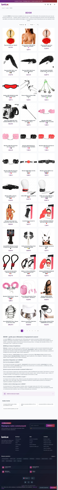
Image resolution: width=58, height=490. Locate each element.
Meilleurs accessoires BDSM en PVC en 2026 (28, 405)
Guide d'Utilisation (33, 444)
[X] (28, 482)
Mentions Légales (47, 439)
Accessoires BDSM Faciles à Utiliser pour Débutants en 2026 (10, 405)
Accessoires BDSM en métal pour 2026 (46, 404)
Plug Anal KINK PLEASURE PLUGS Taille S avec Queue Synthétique (46, 71)
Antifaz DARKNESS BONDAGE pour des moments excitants (46, 222)
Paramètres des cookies (48, 450)
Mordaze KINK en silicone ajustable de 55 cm (10, 196)
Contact (31, 442)
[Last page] (38, 331)
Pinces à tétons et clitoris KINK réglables (29, 96)
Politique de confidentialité (48, 444)
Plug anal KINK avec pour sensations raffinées (46, 46)
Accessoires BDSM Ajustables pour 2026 (10, 408)
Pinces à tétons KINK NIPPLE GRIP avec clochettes (28, 46)
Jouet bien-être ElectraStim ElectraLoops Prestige (11, 272)
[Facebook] (25, 482)
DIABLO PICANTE (45, 458)
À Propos (31, 440)
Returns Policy (46, 446)
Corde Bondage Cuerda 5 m (28, 221)
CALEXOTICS (25, 458)
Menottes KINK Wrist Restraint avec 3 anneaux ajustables (10, 171)
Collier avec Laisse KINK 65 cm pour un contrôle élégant (46, 196)
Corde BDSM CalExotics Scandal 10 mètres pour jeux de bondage (10, 247)
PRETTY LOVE (12, 458)
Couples (7, 8)
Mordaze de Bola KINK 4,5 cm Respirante (46, 171)
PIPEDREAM (32, 458)
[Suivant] (35, 331)
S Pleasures (38, 458)
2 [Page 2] (24, 330)
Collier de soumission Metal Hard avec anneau (28, 322)
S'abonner (50, 425)
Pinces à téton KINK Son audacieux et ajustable (46, 96)
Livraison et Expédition (34, 439)
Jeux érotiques (18, 444)
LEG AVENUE (19, 458)
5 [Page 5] (32, 330)
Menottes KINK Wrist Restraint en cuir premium (46, 146)
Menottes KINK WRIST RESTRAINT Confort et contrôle (46, 121)
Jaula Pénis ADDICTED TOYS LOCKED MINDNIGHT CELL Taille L (10, 121)
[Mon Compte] (48, 4)
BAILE (51, 458)
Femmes (17, 448)
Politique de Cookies (47, 440)
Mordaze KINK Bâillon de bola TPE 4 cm (28, 171)
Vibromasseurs (18, 439)
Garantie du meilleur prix (34, 446)
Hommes (17, 450)
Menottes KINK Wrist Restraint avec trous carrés (10, 146)
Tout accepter (53, 487)
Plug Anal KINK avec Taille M (10, 45)
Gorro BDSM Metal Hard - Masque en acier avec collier (10, 322)
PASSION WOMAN (5, 458)
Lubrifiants (17, 440)
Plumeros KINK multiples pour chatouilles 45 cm (28, 121)
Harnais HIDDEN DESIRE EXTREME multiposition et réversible (46, 297)
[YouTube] (32, 482)
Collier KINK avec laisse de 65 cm (28, 195)
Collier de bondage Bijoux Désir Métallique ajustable (29, 247)
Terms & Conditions (47, 448)
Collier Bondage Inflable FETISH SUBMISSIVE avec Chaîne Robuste (46, 322)
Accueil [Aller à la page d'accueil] (3, 8)
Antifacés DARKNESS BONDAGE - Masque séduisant (46, 272)
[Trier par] (32, 24)
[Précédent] (19, 331)
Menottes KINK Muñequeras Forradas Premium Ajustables (28, 146)
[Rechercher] (45, 4)
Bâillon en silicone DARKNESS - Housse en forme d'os (28, 272)
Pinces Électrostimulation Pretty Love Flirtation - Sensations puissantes (28, 297)
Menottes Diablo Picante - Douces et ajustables (10, 297)
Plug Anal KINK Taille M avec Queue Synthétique (28, 71)
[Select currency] (33, 478)
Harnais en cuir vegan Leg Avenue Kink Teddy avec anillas (11, 222)
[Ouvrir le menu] (54, 4)
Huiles (16, 442)
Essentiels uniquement (44, 487)
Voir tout (54, 456)
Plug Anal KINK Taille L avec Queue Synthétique (10, 71)
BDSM (11, 8)
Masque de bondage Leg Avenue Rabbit (46, 247)
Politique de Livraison (47, 442)
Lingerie (16, 446)
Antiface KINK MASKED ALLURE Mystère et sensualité (10, 96)
